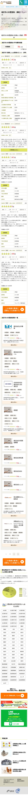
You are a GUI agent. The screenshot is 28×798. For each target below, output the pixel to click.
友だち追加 (14, 722)
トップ (2, 6)
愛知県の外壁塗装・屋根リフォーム (14, 6)
